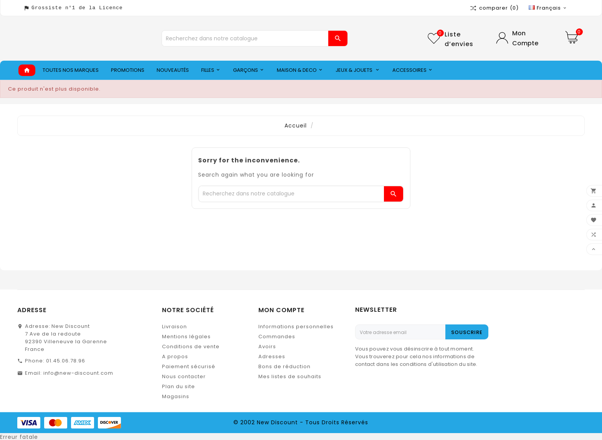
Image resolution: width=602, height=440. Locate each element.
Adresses (271, 356)
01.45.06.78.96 (65, 360)
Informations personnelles (296, 326)
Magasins (175, 396)
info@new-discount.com (78, 373)
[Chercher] (245, 38)
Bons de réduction (284, 366)
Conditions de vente (191, 346)
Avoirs (267, 346)
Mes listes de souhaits (289, 376)
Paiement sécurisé (188, 366)
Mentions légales (186, 336)
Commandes (276, 336)
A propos (175, 356)
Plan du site (178, 386)
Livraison (174, 326)
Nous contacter (184, 376)
